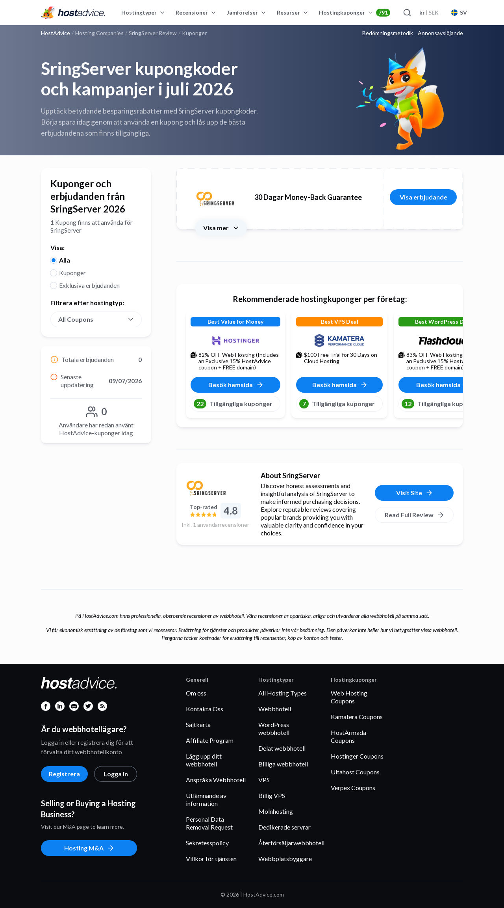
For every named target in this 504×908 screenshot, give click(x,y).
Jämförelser (247, 12)
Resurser (293, 12)
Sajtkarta (198, 724)
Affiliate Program (209, 740)
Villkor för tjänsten (211, 858)
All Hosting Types (282, 693)
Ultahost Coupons (355, 772)
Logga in (116, 773)
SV (459, 12)
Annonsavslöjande (440, 33)
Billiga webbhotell (283, 764)
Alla (64, 260)
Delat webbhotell (282, 748)
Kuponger (72, 272)
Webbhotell (274, 708)
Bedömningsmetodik (387, 33)
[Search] (406, 12)
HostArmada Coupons (348, 736)
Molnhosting (275, 811)
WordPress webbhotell (273, 728)
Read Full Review (415, 515)
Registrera (64, 773)
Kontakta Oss (204, 708)
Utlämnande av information (206, 799)
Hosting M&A (89, 848)
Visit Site (414, 493)
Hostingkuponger (354, 13)
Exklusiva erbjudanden (89, 285)
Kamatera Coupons (357, 716)
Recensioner (196, 12)
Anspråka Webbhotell (216, 779)
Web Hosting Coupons (349, 697)
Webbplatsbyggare (285, 858)
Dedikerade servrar (284, 827)
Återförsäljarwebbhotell (291, 842)
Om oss (196, 693)
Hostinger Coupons (357, 756)
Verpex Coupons (353, 787)
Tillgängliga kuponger (233, 403)
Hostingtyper (143, 12)
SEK (429, 12)
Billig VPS (271, 795)
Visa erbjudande (423, 197)
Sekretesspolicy (207, 842)
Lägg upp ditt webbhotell (204, 760)
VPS (264, 779)
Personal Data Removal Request (209, 823)
